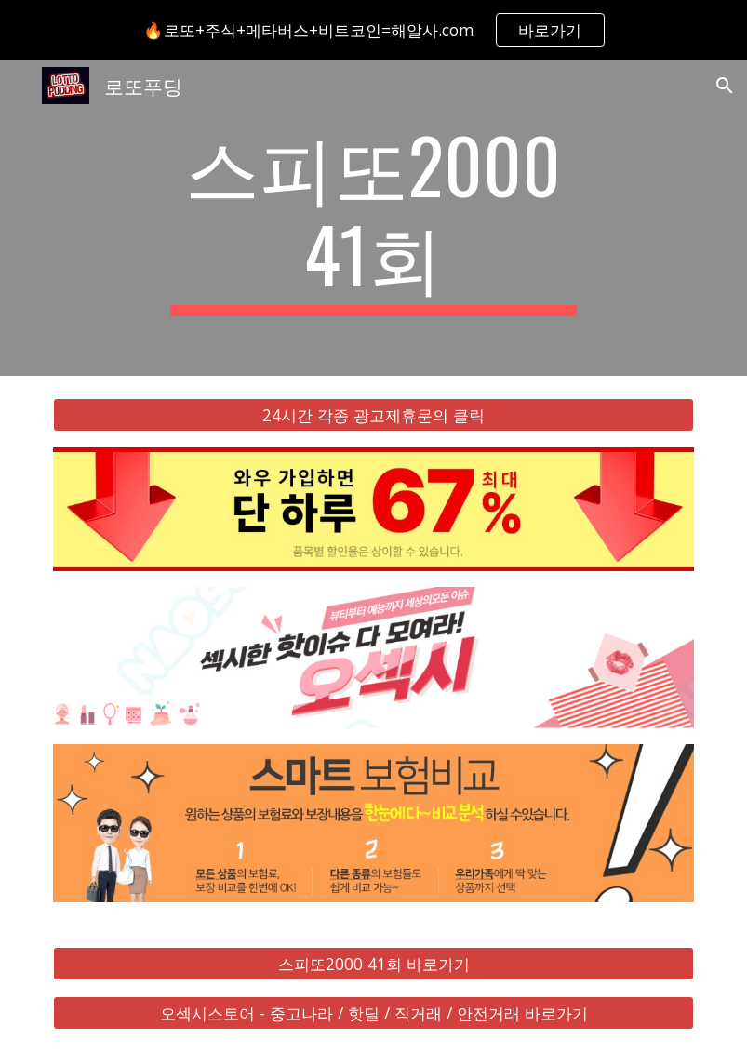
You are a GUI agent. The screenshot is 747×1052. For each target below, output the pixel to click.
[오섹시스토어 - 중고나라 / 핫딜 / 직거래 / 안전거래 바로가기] (373, 1012)
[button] (724, 85)
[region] (373, 30)
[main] (374, 218)
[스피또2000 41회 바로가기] (373, 963)
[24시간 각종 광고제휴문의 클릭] (373, 415)
